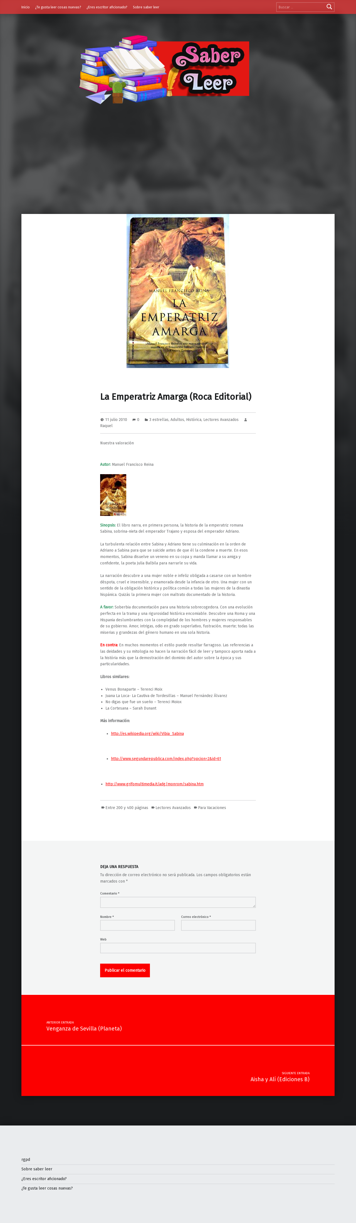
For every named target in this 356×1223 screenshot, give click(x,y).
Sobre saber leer (146, 7)
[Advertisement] (178, 172)
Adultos (177, 419)
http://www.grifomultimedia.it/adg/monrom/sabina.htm (154, 784)
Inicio (25, 7)
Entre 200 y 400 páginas (126, 807)
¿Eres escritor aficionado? (106, 7)
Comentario (109, 893)
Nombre (107, 917)
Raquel (106, 425)
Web (103, 939)
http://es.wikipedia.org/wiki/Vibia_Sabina (147, 733)
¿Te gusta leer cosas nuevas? (58, 7)
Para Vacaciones (212, 807)
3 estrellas (159, 419)
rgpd (25, 1159)
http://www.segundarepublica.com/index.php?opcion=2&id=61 (166, 758)
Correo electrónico (196, 917)
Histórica (193, 419)
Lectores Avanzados (221, 419)
